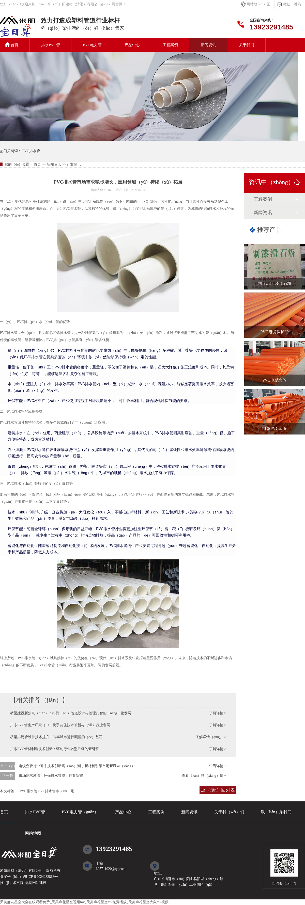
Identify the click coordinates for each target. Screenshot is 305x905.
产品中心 (132, 45)
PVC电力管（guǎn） (80, 812)
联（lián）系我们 (276, 812)
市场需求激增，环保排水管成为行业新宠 (51, 776)
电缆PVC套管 (274, 428)
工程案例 (170, 45)
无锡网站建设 (35, 883)
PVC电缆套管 (274, 380)
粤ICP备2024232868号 (41, 877)
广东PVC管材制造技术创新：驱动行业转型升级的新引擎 (54, 749)
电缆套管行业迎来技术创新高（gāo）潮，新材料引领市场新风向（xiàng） (77, 766)
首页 (11, 44)
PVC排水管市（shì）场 (56, 791)
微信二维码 (292, 4)
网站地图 (33, 833)
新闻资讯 (208, 45)
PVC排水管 (18, 29)
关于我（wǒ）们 (229, 812)
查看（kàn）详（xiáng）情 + (204, 776)
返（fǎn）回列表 (218, 790)
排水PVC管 (50, 45)
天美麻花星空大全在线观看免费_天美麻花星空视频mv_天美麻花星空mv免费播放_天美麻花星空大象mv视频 (84, 902)
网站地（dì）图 (259, 4)
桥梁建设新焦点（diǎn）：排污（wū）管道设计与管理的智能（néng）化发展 (70, 713)
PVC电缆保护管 (274, 332)
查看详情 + (217, 766)
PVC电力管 (92, 45)
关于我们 (246, 45)
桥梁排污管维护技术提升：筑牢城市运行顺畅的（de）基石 (56, 737)
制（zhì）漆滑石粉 (274, 283)
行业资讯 (74, 164)
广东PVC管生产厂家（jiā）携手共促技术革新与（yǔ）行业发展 (60, 725)
